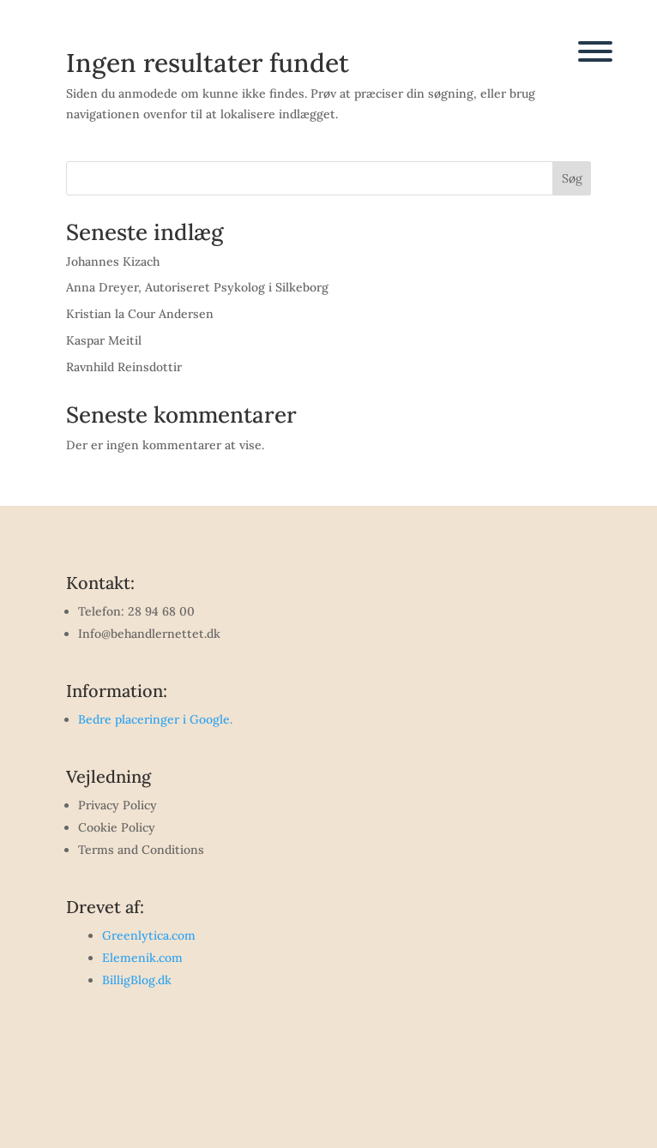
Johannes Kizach (113, 261)
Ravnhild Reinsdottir (124, 367)
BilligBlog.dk (137, 980)
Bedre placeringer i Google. (155, 719)
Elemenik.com (142, 957)
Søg (572, 178)
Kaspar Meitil (104, 340)
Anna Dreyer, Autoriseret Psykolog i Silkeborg (197, 287)
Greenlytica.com (149, 935)
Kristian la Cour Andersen (140, 314)
